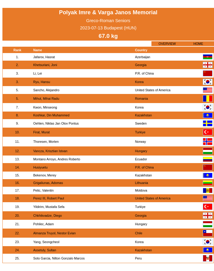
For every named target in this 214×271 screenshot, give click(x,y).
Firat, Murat (41, 132)
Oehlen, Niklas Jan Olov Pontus (56, 123)
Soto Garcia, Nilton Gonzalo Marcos (59, 258)
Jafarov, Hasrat (44, 57)
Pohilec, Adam (43, 224)
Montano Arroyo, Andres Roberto (56, 159)
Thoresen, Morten (46, 141)
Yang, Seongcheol (46, 242)
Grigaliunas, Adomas (48, 183)
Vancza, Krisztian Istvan (50, 151)
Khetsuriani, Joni (45, 65)
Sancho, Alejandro (46, 90)
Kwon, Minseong (45, 107)
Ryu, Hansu (41, 82)
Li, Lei (37, 73)
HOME (198, 43)
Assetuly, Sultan (44, 250)
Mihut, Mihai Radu (46, 98)
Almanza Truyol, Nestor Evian (54, 233)
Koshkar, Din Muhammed (51, 115)
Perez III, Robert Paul (48, 198)
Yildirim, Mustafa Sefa (48, 207)
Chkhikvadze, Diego (47, 215)
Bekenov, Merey (44, 175)
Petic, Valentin (43, 190)
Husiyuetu (40, 167)
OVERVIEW (167, 43)
